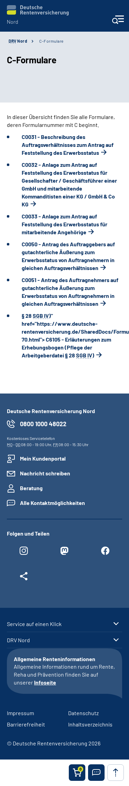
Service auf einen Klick (34, 624)
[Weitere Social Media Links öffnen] (24, 578)
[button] (96, 772)
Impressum (20, 713)
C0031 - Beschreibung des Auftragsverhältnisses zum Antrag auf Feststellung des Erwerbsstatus (68, 144)
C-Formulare (51, 41)
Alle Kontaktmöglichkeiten (52, 502)
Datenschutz (83, 713)
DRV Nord (18, 640)
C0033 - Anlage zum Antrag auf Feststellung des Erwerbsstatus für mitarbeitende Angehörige (64, 224)
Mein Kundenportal (43, 458)
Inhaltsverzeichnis (90, 724)
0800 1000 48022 (43, 424)
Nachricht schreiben (45, 473)
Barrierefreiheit (26, 724)
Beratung (31, 488)
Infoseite (45, 682)
